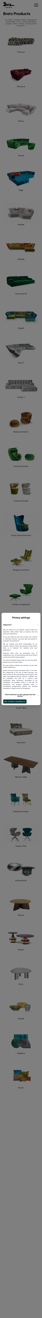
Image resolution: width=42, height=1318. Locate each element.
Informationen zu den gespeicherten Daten (22, 695)
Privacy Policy (18, 662)
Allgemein (21, 625)
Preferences (11, 667)
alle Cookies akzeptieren (15, 701)
